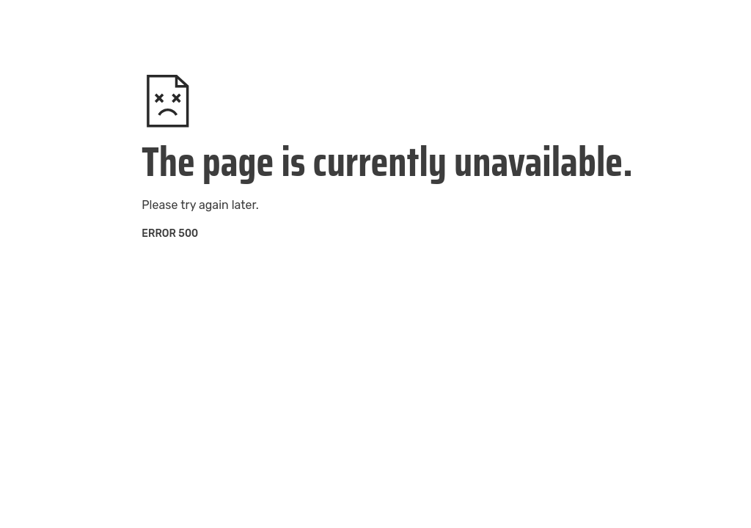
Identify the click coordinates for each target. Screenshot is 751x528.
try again (204, 205)
